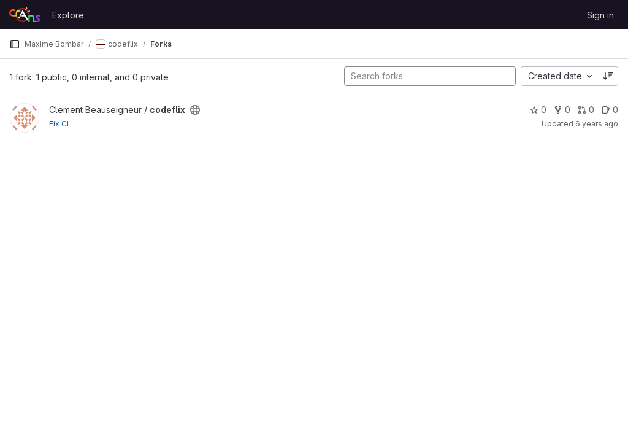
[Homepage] (24, 15)
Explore (68, 15)
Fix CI (59, 123)
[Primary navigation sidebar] (15, 44)
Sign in (600, 15)
